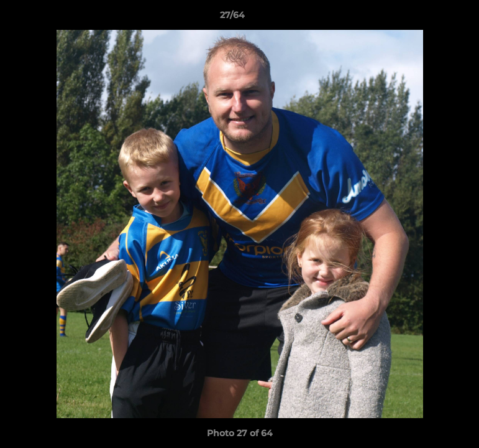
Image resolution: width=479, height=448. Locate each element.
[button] (426, 18)
